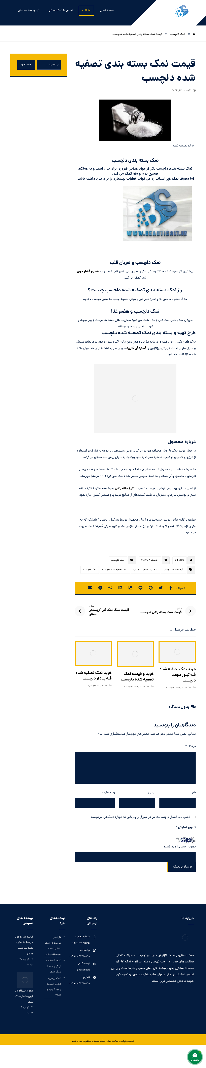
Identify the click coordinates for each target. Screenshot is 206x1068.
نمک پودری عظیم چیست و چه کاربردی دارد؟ (53, 986)
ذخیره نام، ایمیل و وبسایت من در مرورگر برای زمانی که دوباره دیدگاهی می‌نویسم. (140, 817)
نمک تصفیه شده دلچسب (114, 570)
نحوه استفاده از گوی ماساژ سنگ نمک (53, 966)
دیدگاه (190, 746)
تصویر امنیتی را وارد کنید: (180, 846)
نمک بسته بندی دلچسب (145, 570)
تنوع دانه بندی (125, 488)
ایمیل (151, 792)
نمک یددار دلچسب (97, 686)
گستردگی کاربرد (136, 348)
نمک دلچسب (117, 560)
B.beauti (179, 560)
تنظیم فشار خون (88, 271)
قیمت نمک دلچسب (173, 570)
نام (194, 792)
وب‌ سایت (108, 792)
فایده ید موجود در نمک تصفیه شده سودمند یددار (53, 945)
